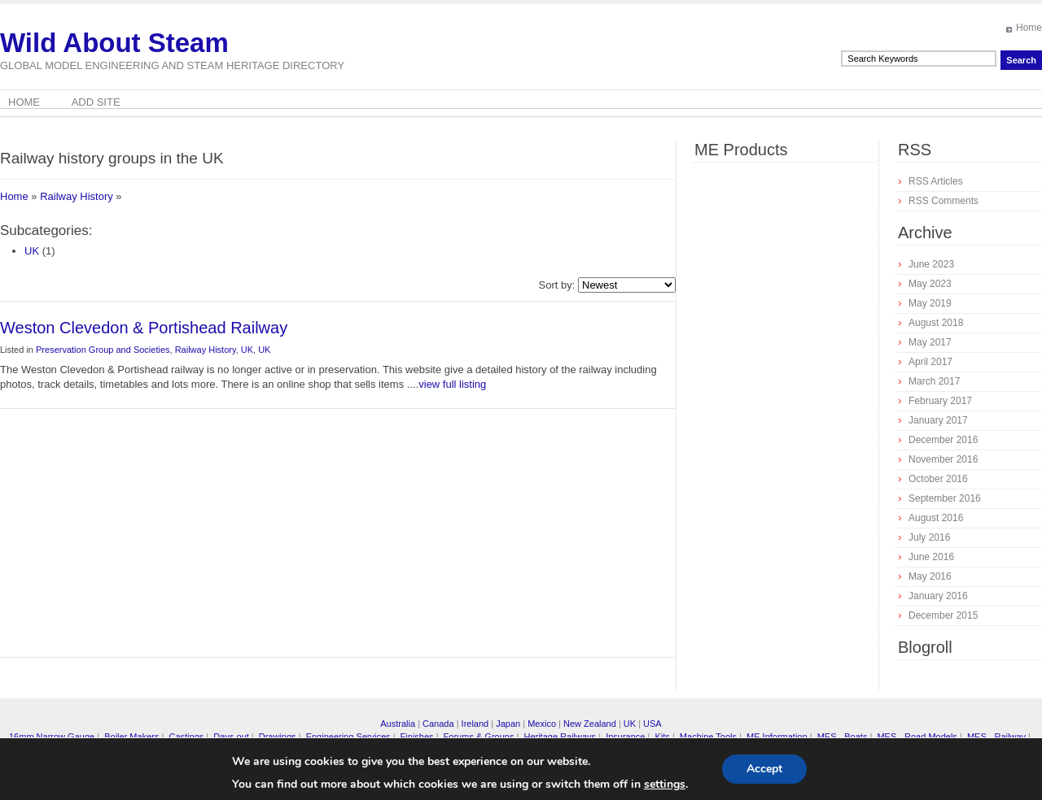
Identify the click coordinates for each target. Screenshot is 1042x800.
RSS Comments (943, 201)
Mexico (542, 723)
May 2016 (930, 576)
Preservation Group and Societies (102, 349)
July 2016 (929, 537)
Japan (508, 723)
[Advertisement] (199, 539)
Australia (397, 723)
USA (652, 723)
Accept (764, 768)
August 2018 (935, 322)
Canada (438, 723)
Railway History (76, 196)
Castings (186, 736)
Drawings (277, 736)
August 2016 (935, 518)
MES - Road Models (917, 736)
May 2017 (930, 342)
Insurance (625, 736)
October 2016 (938, 479)
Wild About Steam (114, 43)
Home (1029, 27)
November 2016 (943, 459)
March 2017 (934, 381)
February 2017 (940, 401)
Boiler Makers (131, 736)
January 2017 (938, 420)
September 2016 (944, 498)
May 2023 (930, 283)
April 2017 (930, 361)
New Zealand (589, 723)
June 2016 (931, 557)
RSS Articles (935, 181)
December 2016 (943, 440)
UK (31, 251)
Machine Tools (708, 736)
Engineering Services (348, 736)
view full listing (452, 384)
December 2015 (943, 615)
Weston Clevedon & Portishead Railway (143, 328)
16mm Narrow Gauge (51, 736)
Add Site (96, 102)
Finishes (417, 736)
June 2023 (931, 264)
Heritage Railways (559, 736)
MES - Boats (842, 736)
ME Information (777, 736)
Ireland (475, 723)
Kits (662, 736)
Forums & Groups (479, 736)
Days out (230, 736)
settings (664, 784)
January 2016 (938, 596)
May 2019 (930, 303)
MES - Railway (996, 736)
